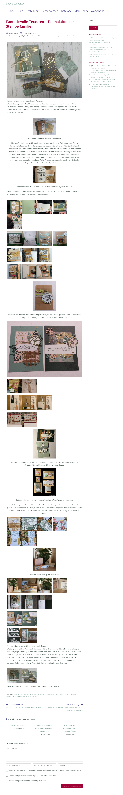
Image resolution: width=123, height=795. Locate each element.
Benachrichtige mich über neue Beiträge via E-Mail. (27, 781)
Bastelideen (27, 694)
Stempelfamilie (24, 696)
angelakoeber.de (15, 3)
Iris (92, 79)
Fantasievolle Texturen (44, 694)
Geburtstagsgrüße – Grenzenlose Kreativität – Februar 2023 (44, 728)
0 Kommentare (71, 36)
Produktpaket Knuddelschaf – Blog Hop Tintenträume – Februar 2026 (103, 86)
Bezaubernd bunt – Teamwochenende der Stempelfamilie (70, 728)
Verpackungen (56, 36)
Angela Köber (13, 33)
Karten (11, 36)
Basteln (34, 694)
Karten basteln (64, 694)
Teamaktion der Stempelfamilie (38, 36)
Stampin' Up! (20, 36)
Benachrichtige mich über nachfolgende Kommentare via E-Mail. (32, 776)
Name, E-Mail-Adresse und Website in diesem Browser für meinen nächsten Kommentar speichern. (45, 771)
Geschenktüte (55, 694)
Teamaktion (33, 696)
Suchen (91, 20)
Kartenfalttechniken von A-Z (97, 52)
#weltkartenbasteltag (18, 725)
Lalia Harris (94, 75)
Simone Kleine (95, 70)
